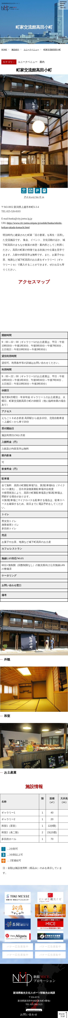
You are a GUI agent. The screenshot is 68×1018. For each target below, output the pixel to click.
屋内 (42, 62)
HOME (4, 50)
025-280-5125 (36, 1004)
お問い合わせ (28, 1014)
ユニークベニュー (31, 50)
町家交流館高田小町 (52, 50)
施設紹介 (15, 50)
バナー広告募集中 (17, 946)
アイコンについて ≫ (34, 197)
